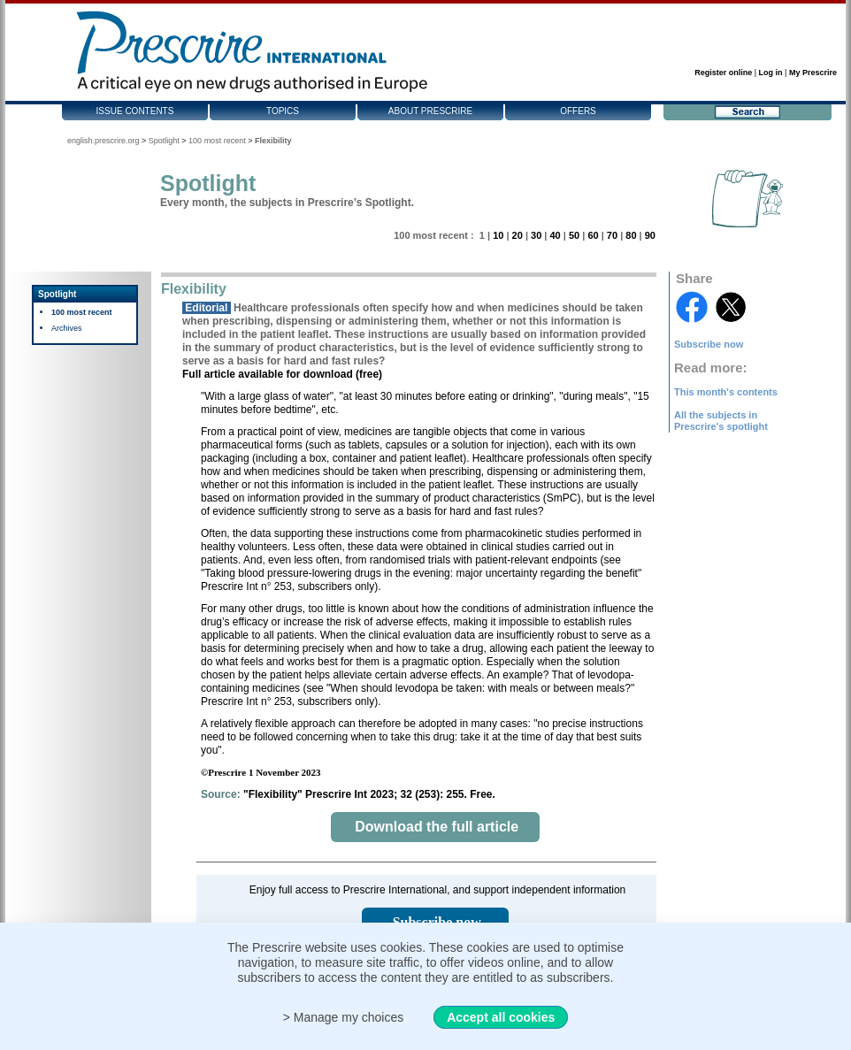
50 (574, 235)
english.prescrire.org (103, 140)
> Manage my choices (343, 1017)
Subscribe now (708, 344)
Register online (723, 72)
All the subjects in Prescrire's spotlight (721, 421)
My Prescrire (813, 72)
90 (650, 235)
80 (630, 235)
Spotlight (164, 140)
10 (498, 235)
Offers (578, 111)
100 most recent (217, 140)
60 (592, 235)
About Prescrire (430, 111)
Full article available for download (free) (282, 374)
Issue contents (135, 111)
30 (536, 235)
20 (517, 235)
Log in (771, 72)
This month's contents (726, 392)
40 (554, 235)
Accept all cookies (501, 1017)
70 (612, 235)
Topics (282, 111)
